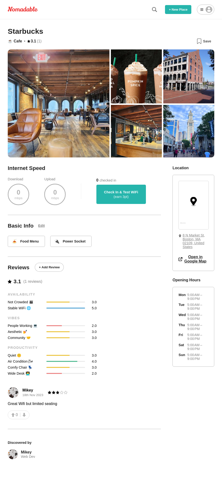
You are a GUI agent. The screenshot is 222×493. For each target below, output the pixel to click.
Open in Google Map (192, 259)
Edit (41, 226)
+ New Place (178, 9)
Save (203, 41)
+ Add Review (49, 267)
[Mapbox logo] (183, 225)
